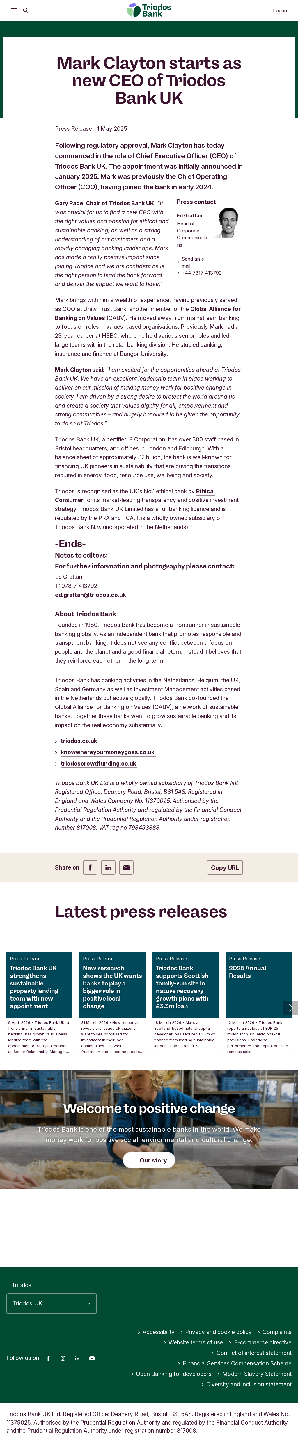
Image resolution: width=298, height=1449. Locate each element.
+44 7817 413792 (199, 336)
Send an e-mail (191, 325)
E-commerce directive (260, 1342)
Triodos (21, 1285)
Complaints (274, 1331)
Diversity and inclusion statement (246, 1384)
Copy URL (225, 930)
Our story (153, 1223)
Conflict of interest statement (251, 1352)
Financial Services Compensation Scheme (234, 1363)
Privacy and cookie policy (216, 1331)
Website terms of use (193, 1342)
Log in (280, 10)
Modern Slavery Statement (254, 1373)
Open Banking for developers (171, 1373)
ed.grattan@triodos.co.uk (90, 658)
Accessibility (156, 1331)
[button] (290, 1071)
